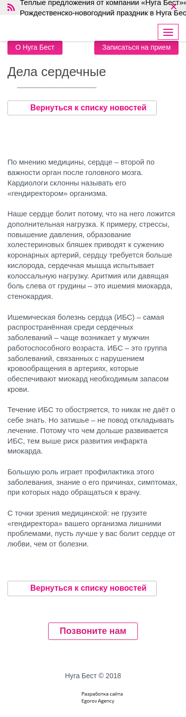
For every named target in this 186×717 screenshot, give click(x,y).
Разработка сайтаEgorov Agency (102, 697)
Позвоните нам (93, 631)
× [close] (173, 7)
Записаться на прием (136, 47)
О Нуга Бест (35, 47)
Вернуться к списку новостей (82, 107)
